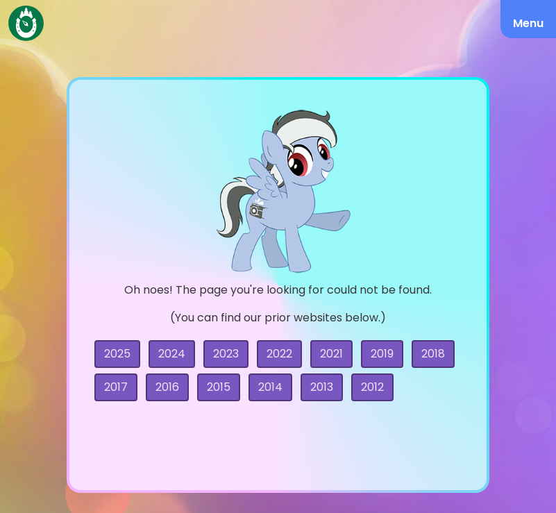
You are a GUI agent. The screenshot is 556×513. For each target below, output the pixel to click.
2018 (433, 354)
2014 (270, 387)
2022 (279, 354)
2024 (171, 354)
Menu (528, 23)
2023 (226, 354)
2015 (218, 387)
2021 (331, 354)
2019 (382, 354)
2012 (372, 387)
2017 (116, 387)
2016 (167, 387)
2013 (321, 387)
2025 (117, 354)
